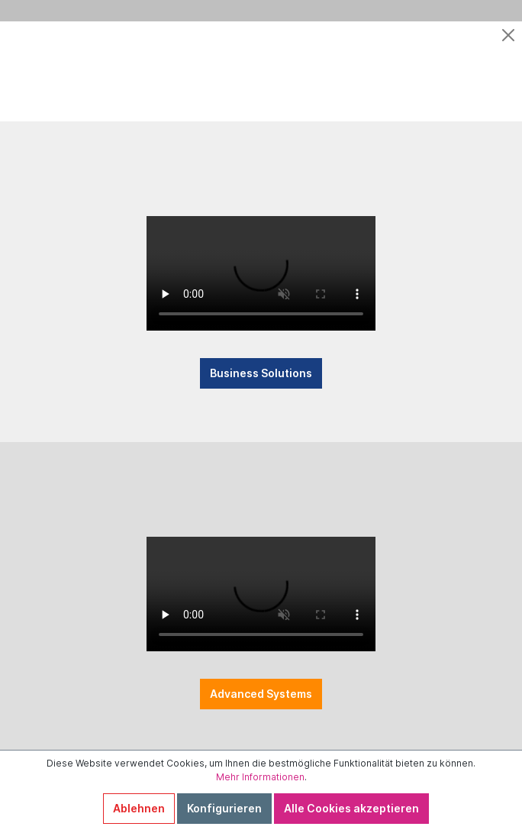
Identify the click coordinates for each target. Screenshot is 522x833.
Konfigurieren (224, 808)
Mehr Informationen (260, 777)
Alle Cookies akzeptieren (351, 808)
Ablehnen (139, 808)
